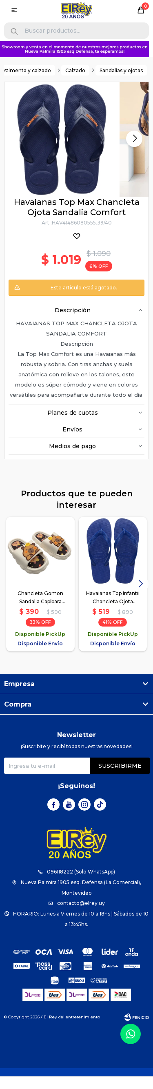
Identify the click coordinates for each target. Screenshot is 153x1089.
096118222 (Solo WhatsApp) (81, 872)
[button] (14, 31)
